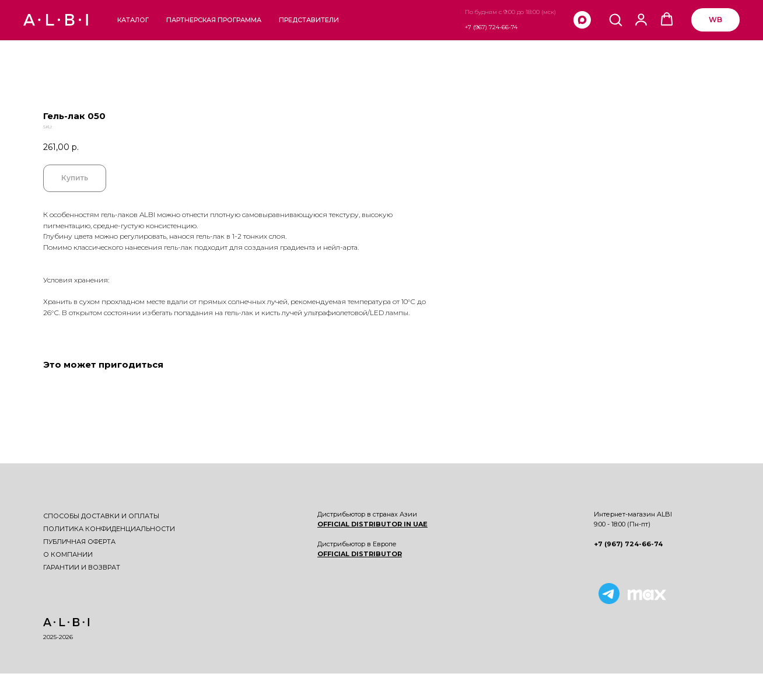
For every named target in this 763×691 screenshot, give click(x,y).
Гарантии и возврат (81, 567)
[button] (615, 19)
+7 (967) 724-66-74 (491, 27)
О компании (68, 554)
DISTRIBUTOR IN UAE (388, 524)
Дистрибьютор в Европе (357, 544)
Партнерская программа (213, 20)
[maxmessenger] (582, 20)
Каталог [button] (133, 20)
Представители (309, 20)
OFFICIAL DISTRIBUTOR (359, 554)
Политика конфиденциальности (109, 529)
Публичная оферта (79, 542)
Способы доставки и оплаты (101, 516)
